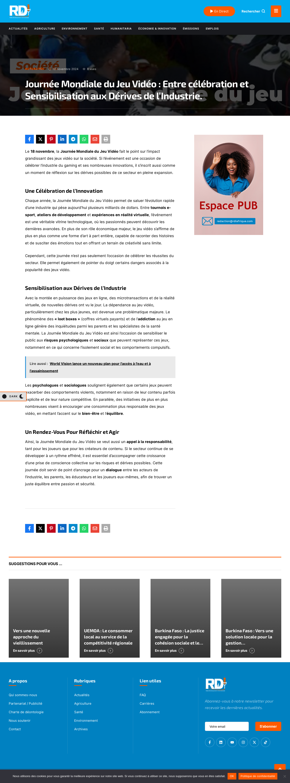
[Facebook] (29, 139)
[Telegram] (73, 139)
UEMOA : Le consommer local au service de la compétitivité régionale (108, 636)
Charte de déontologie (26, 712)
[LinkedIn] (62, 139)
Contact (15, 729)
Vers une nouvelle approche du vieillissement (31, 636)
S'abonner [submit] (268, 726)
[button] (13, 396)
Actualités (81, 695)
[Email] (95, 139)
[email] (227, 726)
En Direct (219, 11)
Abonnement (150, 712)
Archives (81, 729)
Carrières (147, 703)
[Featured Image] (39, 618)
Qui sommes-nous (23, 695)
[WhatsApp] (84, 139)
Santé (78, 712)
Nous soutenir (20, 720)
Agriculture (82, 703)
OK (232, 776)
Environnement (86, 720)
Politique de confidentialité (258, 776)
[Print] (105, 139)
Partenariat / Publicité (25, 703)
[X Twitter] (40, 139)
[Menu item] (18, 28)
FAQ (143, 695)
